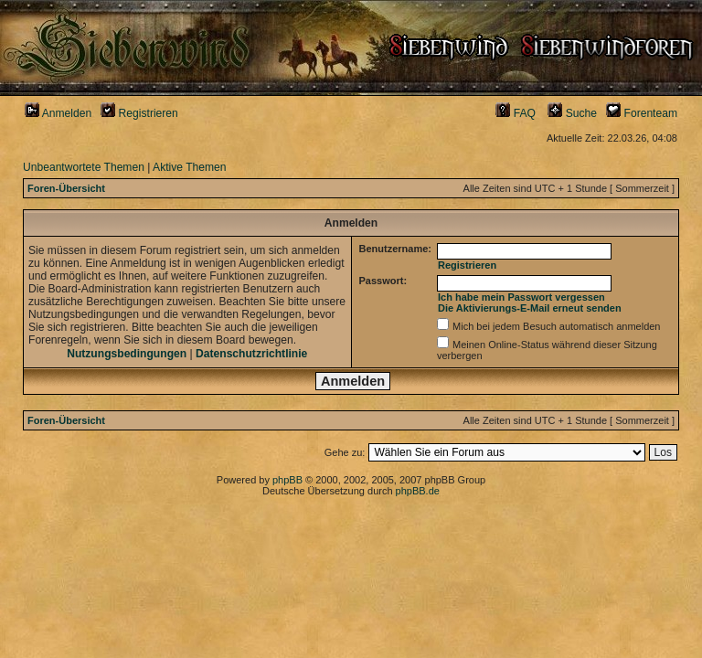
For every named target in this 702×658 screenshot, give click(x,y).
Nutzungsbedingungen (126, 353)
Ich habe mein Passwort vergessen (521, 297)
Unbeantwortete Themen (83, 167)
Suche (572, 113)
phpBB (287, 479)
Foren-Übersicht (66, 188)
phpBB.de (418, 490)
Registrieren (139, 113)
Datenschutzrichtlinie (251, 353)
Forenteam (641, 113)
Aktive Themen (189, 167)
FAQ (515, 113)
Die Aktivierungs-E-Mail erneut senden (530, 307)
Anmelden (58, 113)
